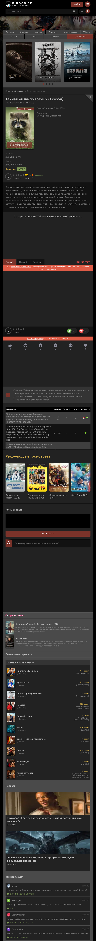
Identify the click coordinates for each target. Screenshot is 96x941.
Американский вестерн (20, 923)
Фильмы (24, 32)
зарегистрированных (21, 266)
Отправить (48, 533)
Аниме (13, 36)
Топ (34, 36)
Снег (11, 908)
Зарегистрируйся (35, 338)
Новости (55, 36)
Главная (10, 32)
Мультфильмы (70, 32)
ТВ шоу (86, 32)
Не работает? (83, 262)
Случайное (80, 36)
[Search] (74, 11)
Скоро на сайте (15, 615)
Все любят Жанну (17, 937)
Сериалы (53, 32)
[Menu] (87, 4)
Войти (77, 4)
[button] (43, 84)
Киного (9, 91)
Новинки (38, 32)
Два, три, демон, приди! (20, 894)
